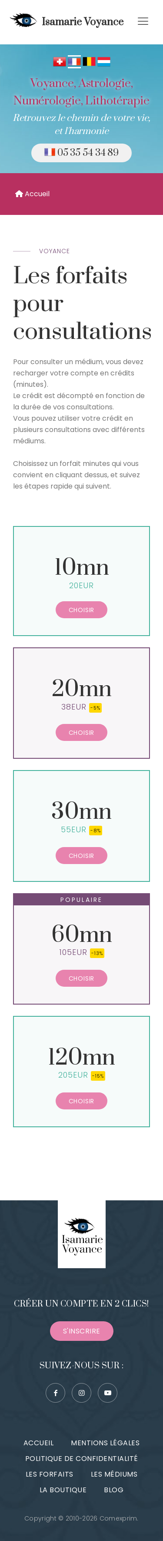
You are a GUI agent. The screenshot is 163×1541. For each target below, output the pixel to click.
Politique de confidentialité (81, 1459)
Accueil (32, 194)
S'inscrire (81, 1331)
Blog (113, 1490)
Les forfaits (49, 1474)
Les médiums (114, 1474)
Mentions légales (105, 1443)
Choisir (82, 610)
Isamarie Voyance (65, 22)
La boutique (63, 1490)
